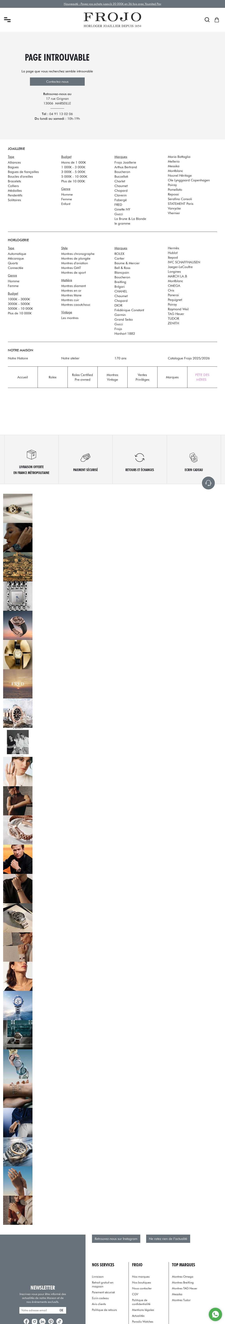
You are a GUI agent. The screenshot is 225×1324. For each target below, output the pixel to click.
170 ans (120, 358)
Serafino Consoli (180, 199)
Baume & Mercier (127, 263)
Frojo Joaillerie (125, 162)
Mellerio (174, 161)
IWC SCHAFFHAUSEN (184, 262)
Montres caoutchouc (75, 304)
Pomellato (175, 189)
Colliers (13, 186)
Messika (173, 166)
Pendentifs (15, 195)
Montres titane (71, 295)
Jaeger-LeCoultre (180, 267)
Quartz (13, 263)
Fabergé (120, 200)
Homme (67, 194)
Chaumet (121, 186)
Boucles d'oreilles (20, 176)
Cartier (119, 258)
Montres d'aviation (74, 263)
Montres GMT (71, 268)
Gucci (118, 214)
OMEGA (174, 285)
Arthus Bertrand (125, 167)
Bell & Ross (122, 268)
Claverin (120, 195)
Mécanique (16, 258)
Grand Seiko (123, 319)
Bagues (13, 167)
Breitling (120, 282)
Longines (174, 271)
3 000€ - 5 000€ (73, 172)
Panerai (173, 295)
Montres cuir (70, 300)
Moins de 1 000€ (73, 162)
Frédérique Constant (129, 310)
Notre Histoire (18, 358)
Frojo (118, 329)
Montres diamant (73, 286)
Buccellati (121, 176)
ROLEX (119, 254)
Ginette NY (122, 209)
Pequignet (175, 300)
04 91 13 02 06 (61, 114)
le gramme (122, 223)
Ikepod (173, 257)
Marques (172, 377)
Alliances (14, 162)
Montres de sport (73, 272)
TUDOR (173, 318)
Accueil (22, 377)
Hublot (172, 253)
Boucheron (122, 172)
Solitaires (14, 200)
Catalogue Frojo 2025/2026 (189, 358)
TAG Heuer (176, 314)
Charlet (119, 181)
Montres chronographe (77, 254)
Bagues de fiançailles (23, 172)
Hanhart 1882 (124, 333)
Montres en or (71, 290)
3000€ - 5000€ (19, 304)
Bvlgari (119, 286)
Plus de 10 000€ (73, 181)
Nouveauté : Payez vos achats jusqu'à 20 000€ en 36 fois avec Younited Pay (112, 4)
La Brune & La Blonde (130, 219)
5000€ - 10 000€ (20, 308)
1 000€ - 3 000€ (73, 167)
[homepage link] (112, 20)
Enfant (65, 204)
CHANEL (120, 291)
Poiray (172, 185)
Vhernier (174, 213)
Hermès (173, 248)
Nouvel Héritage (180, 175)
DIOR (118, 305)
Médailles (15, 190)
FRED (118, 204)
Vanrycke (174, 208)
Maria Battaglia (179, 157)
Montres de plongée (75, 258)
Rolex (52, 377)
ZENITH (173, 323)
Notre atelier (70, 358)
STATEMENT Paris (180, 203)
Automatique (17, 254)
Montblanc (175, 171)
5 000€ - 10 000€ (74, 176)
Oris (171, 290)
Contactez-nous (57, 81)
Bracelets (14, 181)
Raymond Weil (178, 309)
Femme (66, 199)
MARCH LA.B (177, 276)
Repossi (173, 194)
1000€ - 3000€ (19, 299)
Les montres (69, 318)
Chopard (121, 190)
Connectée (15, 268)
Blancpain (121, 272)
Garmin (120, 315)
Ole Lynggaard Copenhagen (189, 180)
